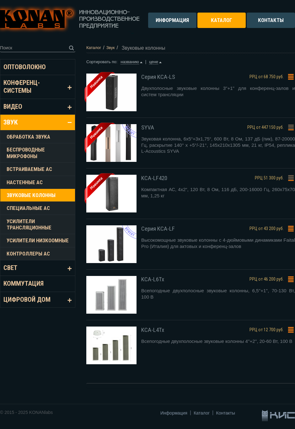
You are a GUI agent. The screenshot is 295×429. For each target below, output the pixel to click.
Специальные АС (28, 208)
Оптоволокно (24, 67)
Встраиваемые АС (29, 169)
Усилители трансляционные (29, 224)
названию (130, 61)
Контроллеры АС (28, 253)
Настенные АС (25, 182)
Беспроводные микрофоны (26, 152)
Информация (173, 412)
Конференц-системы (21, 86)
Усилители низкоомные (38, 240)
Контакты (225, 412)
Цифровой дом (27, 299)
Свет (10, 268)
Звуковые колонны (31, 195)
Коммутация (23, 283)
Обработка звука (28, 137)
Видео (12, 106)
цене (153, 61)
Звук (10, 122)
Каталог (202, 412)
